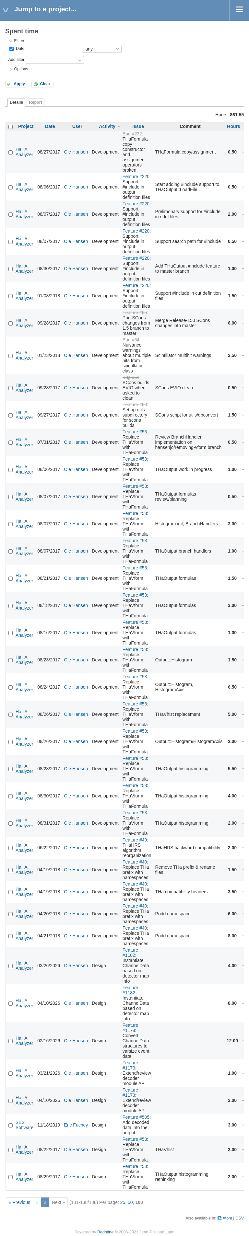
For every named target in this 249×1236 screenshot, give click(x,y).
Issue (138, 126)
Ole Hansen (76, 151)
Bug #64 (131, 339)
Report (35, 102)
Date (19, 48)
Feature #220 (136, 176)
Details (16, 102)
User (77, 126)
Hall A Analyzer (24, 152)
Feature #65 (135, 312)
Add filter (16, 59)
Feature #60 (135, 404)
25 (122, 1202)
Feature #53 (135, 431)
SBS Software (24, 1125)
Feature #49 (135, 839)
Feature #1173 (130, 1065)
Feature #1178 (130, 1028)
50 (130, 1202)
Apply (19, 84)
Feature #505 (136, 1117)
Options (21, 69)
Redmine (105, 1232)
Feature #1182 (130, 952)
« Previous (19, 1202)
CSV (239, 1218)
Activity (107, 126)
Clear (45, 84)
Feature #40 (135, 861)
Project (25, 126)
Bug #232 (132, 133)
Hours (233, 126)
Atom (227, 1218)
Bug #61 (131, 377)
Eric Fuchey (76, 1124)
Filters (19, 41)
